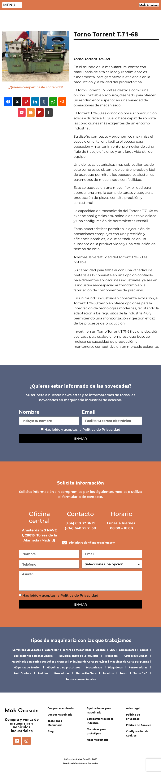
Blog (51, 731)
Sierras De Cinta (85, 673)
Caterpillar (51, 649)
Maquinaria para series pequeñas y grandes (40, 661)
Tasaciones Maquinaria (55, 723)
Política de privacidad (133, 716)
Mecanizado (94, 667)
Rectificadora (22, 673)
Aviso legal (133, 708)
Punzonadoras (138, 667)
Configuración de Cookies (137, 733)
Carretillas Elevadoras (26, 649)
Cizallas (100, 649)
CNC (112, 649)
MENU (9, 5)
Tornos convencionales (81, 679)
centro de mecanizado (77, 649)
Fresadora (111, 655)
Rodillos (43, 673)
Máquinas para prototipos (63, 667)
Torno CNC (140, 673)
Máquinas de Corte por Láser (88, 661)
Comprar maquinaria (61, 708)
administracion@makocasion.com (92, 542)
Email (89, 412)
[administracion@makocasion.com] (64, 542)
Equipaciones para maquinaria (33, 655)
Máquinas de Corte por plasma (129, 661)
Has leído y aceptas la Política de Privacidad (82, 430)
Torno (123, 673)
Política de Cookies (138, 725)
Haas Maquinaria (97, 739)
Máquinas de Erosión (26, 667)
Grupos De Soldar (135, 655)
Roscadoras (61, 673)
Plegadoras (115, 667)
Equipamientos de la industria (78, 655)
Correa (144, 649)
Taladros (108, 673)
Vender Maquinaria (60, 714)
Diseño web (69, 763)
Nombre (29, 412)
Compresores (127, 649)
